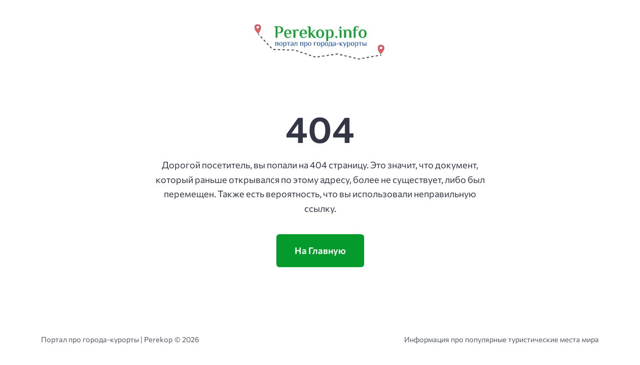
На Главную (320, 250)
